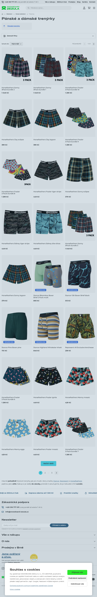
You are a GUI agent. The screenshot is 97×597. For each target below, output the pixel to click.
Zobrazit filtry (10, 36)
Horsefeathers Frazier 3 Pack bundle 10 (74, 89)
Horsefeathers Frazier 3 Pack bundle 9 (74, 141)
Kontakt (92, 2)
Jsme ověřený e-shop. (11, 556)
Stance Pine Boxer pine (11, 347)
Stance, (56, 481)
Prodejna (71, 2)
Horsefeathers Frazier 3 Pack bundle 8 (11, 193)
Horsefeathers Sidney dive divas (46, 244)
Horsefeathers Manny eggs (13, 449)
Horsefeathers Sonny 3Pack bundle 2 (10, 89)
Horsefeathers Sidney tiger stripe (16, 244)
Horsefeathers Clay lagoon (44, 140)
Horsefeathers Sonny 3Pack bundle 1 (42, 89)
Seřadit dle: (5, 44)
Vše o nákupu (50, 2)
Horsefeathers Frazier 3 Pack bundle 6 (11, 398)
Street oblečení (21, 14)
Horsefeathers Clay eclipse (13, 140)
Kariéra (85, 2)
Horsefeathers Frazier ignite (45, 397)
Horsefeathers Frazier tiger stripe (47, 192)
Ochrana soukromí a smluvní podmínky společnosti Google (31, 585)
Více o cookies (15, 589)
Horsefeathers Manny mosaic (77, 397)
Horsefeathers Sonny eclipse (77, 192)
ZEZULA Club (62, 2)
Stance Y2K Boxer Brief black (77, 295)
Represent (64, 481)
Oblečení (9, 14)
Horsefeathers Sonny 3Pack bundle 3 (74, 244)
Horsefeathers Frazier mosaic (45, 449)
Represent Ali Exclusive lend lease (79, 347)
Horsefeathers (76, 481)
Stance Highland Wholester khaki (47, 347)
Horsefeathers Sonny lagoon (14, 295)
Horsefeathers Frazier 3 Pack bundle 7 (74, 450)
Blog (78, 2)
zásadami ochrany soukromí (31, 528)
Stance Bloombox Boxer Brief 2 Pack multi (43, 296)
